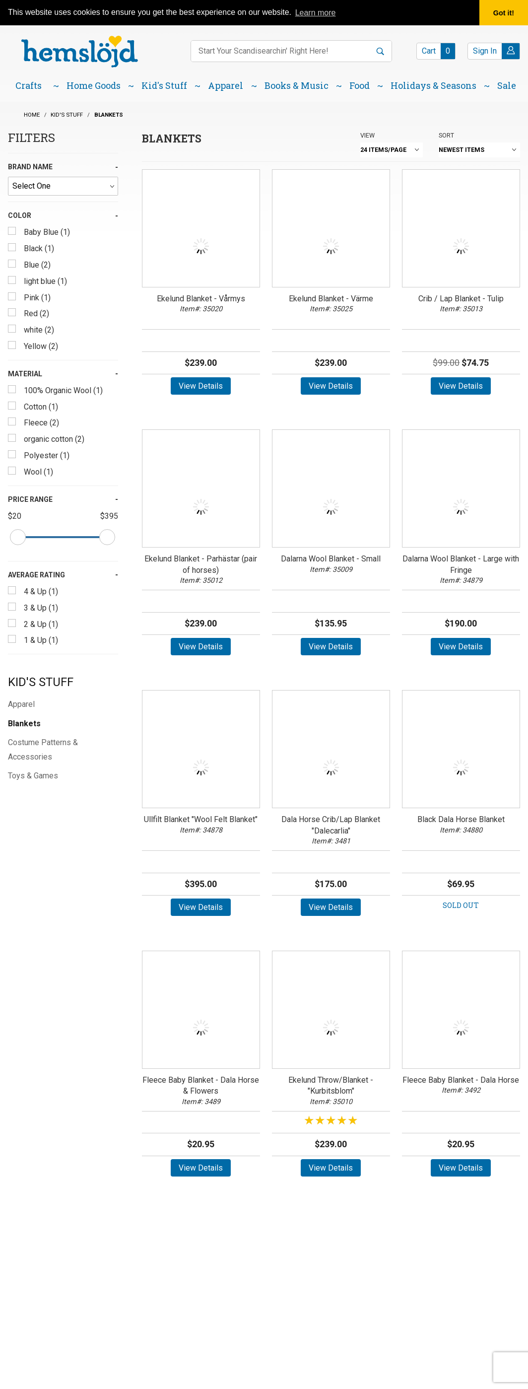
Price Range (30, 499)
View (367, 135)
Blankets (24, 723)
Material (25, 374)
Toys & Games (33, 775)
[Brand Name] (63, 186)
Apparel (21, 704)
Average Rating (36, 575)
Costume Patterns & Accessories (43, 750)
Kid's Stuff (40, 682)
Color (19, 215)
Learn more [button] (315, 12)
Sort (446, 135)
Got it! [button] (503, 13)
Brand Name (30, 167)
